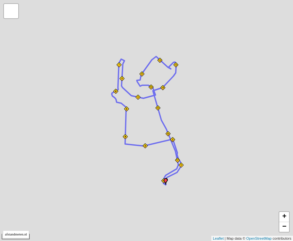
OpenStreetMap (259, 238)
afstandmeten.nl (16, 234)
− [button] (284, 227)
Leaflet (218, 238)
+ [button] (284, 217)
